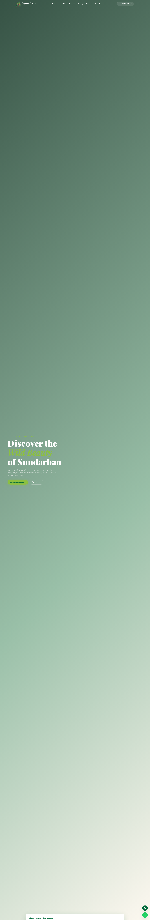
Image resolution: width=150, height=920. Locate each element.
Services (72, 4)
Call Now (36, 482)
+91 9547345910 (125, 4)
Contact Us (96, 4)
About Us (63, 4)
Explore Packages (17, 482)
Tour (87, 4)
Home (54, 4)
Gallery (80, 4)
